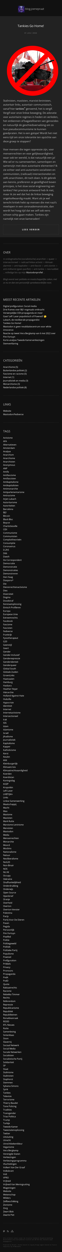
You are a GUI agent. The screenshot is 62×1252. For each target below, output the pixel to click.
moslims (7, 848)
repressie (8, 1004)
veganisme (8, 1147)
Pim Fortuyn (9, 933)
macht (6, 807)
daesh (6, 556)
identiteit (7, 705)
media (6, 834)
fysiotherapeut (10, 638)
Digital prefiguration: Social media (20, 306)
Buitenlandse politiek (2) (15, 370)
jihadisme (8, 736)
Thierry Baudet (10, 1103)
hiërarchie (8, 692)
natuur (6, 855)
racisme (7, 990)
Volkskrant (8, 1170)
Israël (6, 733)
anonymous (9, 465)
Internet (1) (8, 377)
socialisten (8, 1055)
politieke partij (10, 950)
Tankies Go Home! (31, 26)
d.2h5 (6, 549)
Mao (5, 811)
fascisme (7, 624)
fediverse (8, 631)
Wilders (7, 1197)
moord (6, 845)
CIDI (5, 529)
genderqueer (10, 665)
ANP (5, 468)
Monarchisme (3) (11, 384)
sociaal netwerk (11, 1045)
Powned (7, 957)
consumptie (9, 543)
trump (6, 1119)
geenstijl (7, 644)
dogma (6, 597)
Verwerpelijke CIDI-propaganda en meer (23, 312)
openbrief (8, 896)
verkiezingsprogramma (14, 1160)
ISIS (5, 722)
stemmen (8, 1082)
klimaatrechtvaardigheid (15, 770)
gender (7, 651)
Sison (6, 1038)
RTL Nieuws (8, 1024)
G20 (5, 641)
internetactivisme (11, 712)
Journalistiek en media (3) (15, 380)
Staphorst (8, 1079)
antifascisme (9, 475)
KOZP (6, 784)
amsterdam (9, 448)
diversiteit (8, 594)
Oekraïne (7, 879)
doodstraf (8, 600)
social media (9, 1048)
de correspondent (12, 560)
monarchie (8, 841)
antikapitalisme (10, 481)
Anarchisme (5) (10, 367)
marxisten (8, 828)
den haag (8, 577)
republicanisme (11, 1007)
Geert (6, 648)
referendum (9, 1001)
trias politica (9, 1116)
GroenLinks (8, 675)
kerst (5, 753)
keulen (6, 756)
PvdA (5, 977)
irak (5, 719)
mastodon (8, 831)
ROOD (6, 1021)
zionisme (7, 1204)
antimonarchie (10, 488)
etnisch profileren (12, 607)
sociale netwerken (12, 1052)
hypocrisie (8, 702)
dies (5, 590)
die (4, 583)
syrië (5, 1089)
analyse (7, 451)
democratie (9, 563)
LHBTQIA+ (8, 794)
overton (7, 906)
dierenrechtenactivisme (15, 587)
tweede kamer (10, 1126)
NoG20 (6, 862)
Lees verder (31, 229)
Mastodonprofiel (34, 272)
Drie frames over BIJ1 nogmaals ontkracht (23, 309)
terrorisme (8, 1099)
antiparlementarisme (13, 492)
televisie (7, 1096)
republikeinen (10, 1014)
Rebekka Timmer (11, 994)
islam (5, 726)
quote (6, 984)
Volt (5, 1174)
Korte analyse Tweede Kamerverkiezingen (23, 340)
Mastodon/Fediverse (13, 414)
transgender (9, 1113)
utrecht (7, 1140)
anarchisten (9, 461)
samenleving (9, 1031)
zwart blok (8, 1211)
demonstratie (10, 566)
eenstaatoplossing (12, 604)
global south (9, 668)
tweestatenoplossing (13, 1130)
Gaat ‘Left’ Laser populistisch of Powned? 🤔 (25, 316)
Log (31, 1245)
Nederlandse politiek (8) (15, 387)
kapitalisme (9, 743)
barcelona (8, 509)
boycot (6, 522)
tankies (20, 108)
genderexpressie (11, 658)
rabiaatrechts (10, 987)
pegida (6, 926)
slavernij (7, 1041)
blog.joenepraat (34, 9)
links (5, 797)
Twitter (6, 1133)
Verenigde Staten (11, 1153)
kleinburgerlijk (10, 763)
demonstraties (10, 570)
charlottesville (10, 526)
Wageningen (9, 1187)
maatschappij (9, 804)
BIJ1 (5, 512)
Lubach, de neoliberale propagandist (21, 319)
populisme (8, 953)
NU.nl (6, 872)
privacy (6, 967)
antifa (6, 471)
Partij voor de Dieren (13, 919)
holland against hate (13, 695)
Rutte (6, 1028)
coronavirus (9, 546)
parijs (6, 916)
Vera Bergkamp (10, 1150)
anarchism (8, 454)
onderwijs (8, 889)
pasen (6, 923)
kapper (6, 746)
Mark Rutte (8, 821)
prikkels (7, 963)
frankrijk (7, 634)
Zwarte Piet (8, 1214)
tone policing (9, 1106)
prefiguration (9, 960)
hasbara (7, 685)
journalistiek (9, 739)
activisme (8, 437)
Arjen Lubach (9, 498)
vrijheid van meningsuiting (16, 1184)
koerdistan (8, 777)
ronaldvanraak (10, 1018)
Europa (6, 610)
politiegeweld (9, 943)
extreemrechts (10, 617)
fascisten (7, 627)
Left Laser (8, 790)
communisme (10, 532)
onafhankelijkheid (12, 882)
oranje (6, 899)
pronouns (8, 970)
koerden (7, 773)
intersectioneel (10, 716)
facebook (8, 621)
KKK (5, 760)
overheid (7, 902)
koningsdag (9, 780)
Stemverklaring (10, 343)
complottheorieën (12, 539)
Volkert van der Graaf (14, 1167)
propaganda (9, 974)
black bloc (8, 519)
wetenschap (9, 1194)
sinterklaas (8, 1035)
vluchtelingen (10, 1164)
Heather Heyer (10, 688)
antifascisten (9, 478)
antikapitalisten (11, 485)
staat (5, 1069)
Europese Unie (10, 614)
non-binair (8, 865)
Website (7, 410)
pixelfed (7, 936)
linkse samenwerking (13, 800)
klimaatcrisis (9, 767)
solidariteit (8, 1062)
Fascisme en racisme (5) (15, 373)
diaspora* (8, 580)
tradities (7, 1109)
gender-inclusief (11, 655)
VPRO (6, 1177)
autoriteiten (9, 505)
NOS (5, 868)
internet (7, 709)
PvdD (5, 980)
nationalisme (9, 851)
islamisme (8, 729)
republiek (8, 1011)
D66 (5, 553)
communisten (10, 536)
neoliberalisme (10, 858)
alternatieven (9, 444)
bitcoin (6, 515)
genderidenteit (10, 661)
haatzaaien (8, 678)
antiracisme (9, 495)
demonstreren (10, 573)
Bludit (14, 1245)
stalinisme (8, 1072)
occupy (7, 875)
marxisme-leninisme (13, 824)
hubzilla (7, 699)
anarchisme (9, 458)
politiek (6, 946)
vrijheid (7, 1180)
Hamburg (8, 682)
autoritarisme (10, 502)
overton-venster (11, 909)
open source (9, 892)
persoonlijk (8, 929)
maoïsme (7, 814)
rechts (6, 997)
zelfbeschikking (10, 1201)
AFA (5, 441)
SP (4, 1065)
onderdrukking (10, 885)
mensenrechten (11, 838)
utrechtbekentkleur (13, 1143)
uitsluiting (8, 1136)
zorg (5, 1208)
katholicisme (9, 750)
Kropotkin (8, 787)
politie (6, 940)
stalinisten (8, 1075)
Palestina (7, 912)
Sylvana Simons (11, 1086)
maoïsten (7, 817)
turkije (6, 1123)
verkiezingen (9, 1157)
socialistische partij (12, 1058)
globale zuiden (10, 671)
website (7, 1191)
